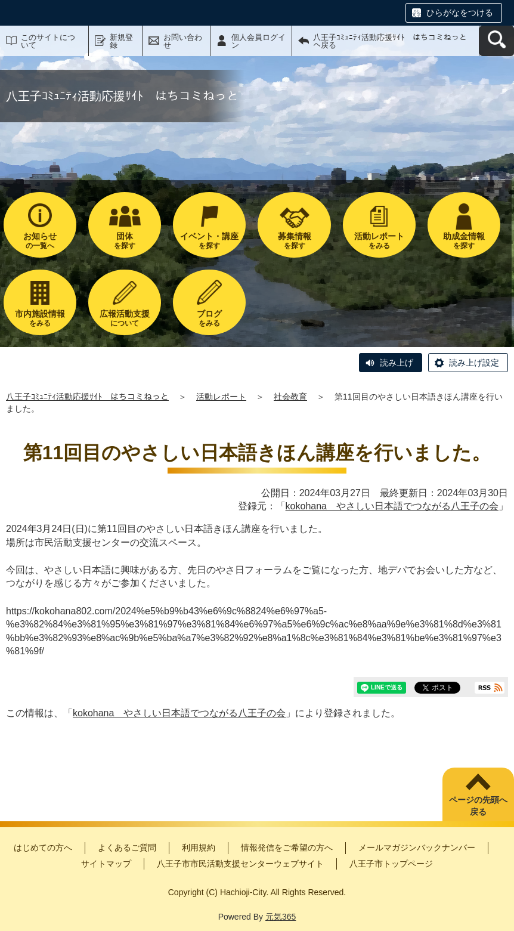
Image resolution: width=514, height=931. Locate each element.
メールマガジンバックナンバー (416, 847)
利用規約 (198, 847)
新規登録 (121, 41)
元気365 (280, 916)
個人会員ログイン (258, 41)
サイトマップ (106, 863)
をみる (379, 240)
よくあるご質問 (127, 847)
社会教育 (290, 396)
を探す (124, 240)
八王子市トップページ (391, 863)
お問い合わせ (182, 41)
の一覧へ (40, 240)
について (124, 318)
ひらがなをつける (459, 12)
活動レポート (221, 396)
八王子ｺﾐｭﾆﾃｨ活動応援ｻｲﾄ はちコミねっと (87, 396)
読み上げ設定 (474, 362)
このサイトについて (48, 41)
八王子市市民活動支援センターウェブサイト (240, 863)
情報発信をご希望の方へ (287, 847)
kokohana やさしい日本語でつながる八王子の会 (392, 506)
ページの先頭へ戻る (478, 805)
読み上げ (396, 362)
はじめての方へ (43, 847)
